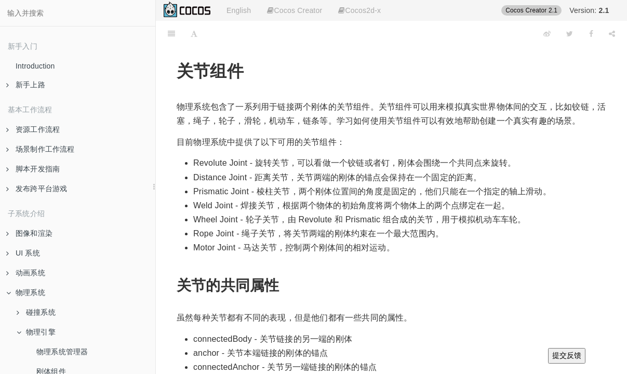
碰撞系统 (36, 312)
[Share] (612, 34)
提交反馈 (566, 355)
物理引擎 (36, 332)
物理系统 (25, 292)
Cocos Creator (294, 10)
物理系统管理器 (62, 352)
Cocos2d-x (359, 10)
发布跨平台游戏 (36, 188)
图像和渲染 (29, 233)
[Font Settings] (194, 34)
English (238, 10)
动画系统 (25, 273)
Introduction (35, 66)
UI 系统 (23, 253)
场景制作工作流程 (40, 149)
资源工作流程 (33, 129)
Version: (589, 10)
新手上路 (25, 85)
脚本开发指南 (33, 169)
